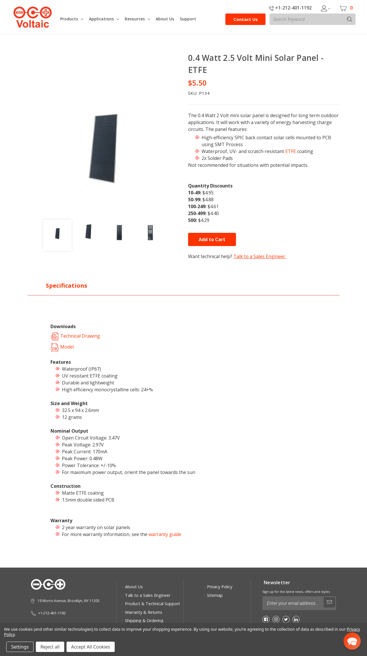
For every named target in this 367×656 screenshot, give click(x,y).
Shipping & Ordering (142, 620)
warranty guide (165, 534)
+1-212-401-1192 (290, 8)
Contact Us (245, 19)
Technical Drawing (75, 336)
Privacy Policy (217, 586)
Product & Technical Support (150, 603)
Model (62, 347)
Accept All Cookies (90, 647)
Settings (20, 647)
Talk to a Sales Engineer (145, 595)
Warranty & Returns (141, 612)
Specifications (66, 285)
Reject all (50, 647)
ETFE (290, 151)
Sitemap (213, 595)
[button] (352, 641)
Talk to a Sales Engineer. (259, 256)
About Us (132, 586)
